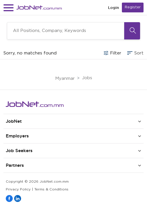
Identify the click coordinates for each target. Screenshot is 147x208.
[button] (8, 8)
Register (133, 7)
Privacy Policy (18, 189)
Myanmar (65, 78)
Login (113, 8)
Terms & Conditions (51, 189)
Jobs (87, 78)
